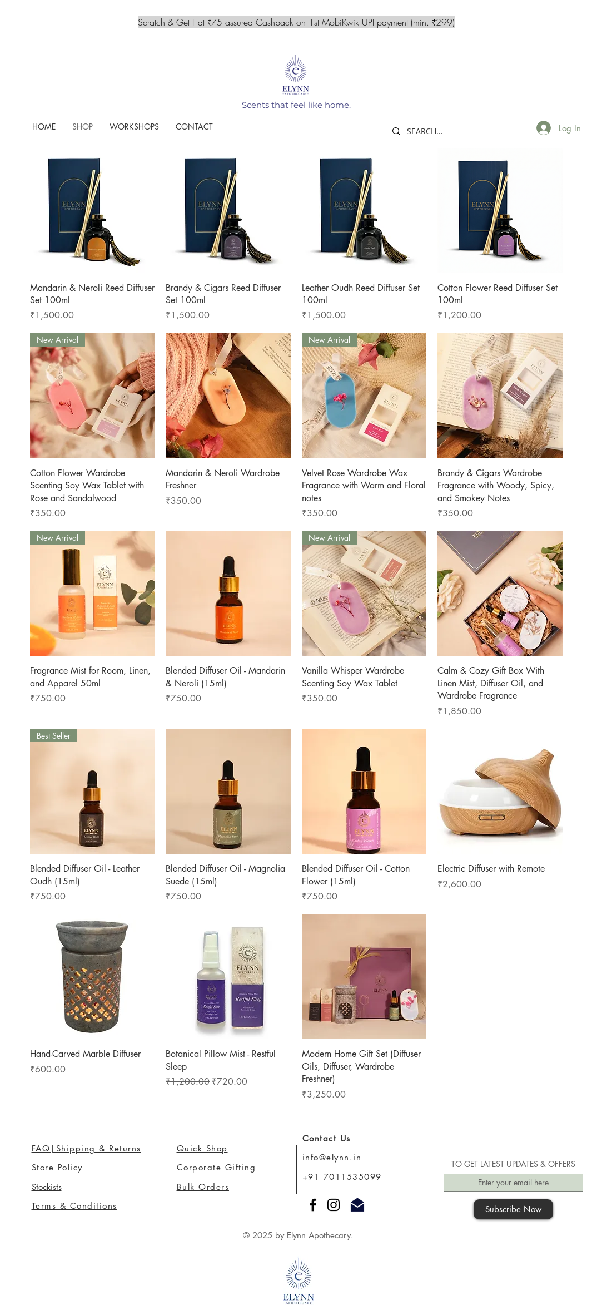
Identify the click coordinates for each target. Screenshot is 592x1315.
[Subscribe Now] (513, 1209)
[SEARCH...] (433, 131)
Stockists (47, 1186)
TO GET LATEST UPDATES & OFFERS (513, 1164)
